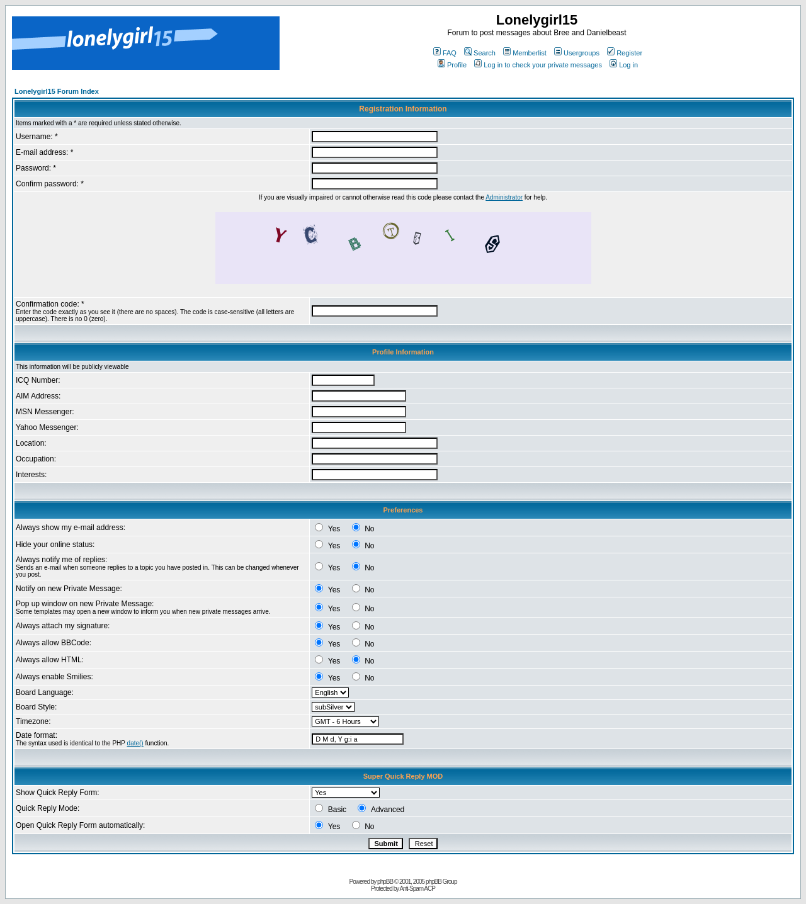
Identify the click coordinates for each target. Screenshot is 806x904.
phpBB (385, 881)
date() (135, 743)
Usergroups (576, 53)
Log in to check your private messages (538, 65)
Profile (452, 65)
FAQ (445, 53)
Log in (624, 65)
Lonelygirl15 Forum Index (56, 91)
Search (480, 53)
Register (624, 53)
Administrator (504, 197)
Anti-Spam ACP (416, 888)
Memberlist (525, 53)
